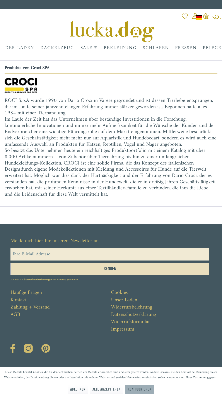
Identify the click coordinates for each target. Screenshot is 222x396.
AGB (15, 315)
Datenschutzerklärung (133, 315)
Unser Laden (124, 300)
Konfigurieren (140, 389)
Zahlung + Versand (30, 307)
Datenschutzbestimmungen (38, 280)
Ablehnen (78, 389)
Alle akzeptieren (106, 389)
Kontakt (18, 300)
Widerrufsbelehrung (131, 307)
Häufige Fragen (26, 293)
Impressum (122, 329)
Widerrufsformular (130, 322)
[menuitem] (185, 15)
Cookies (119, 293)
